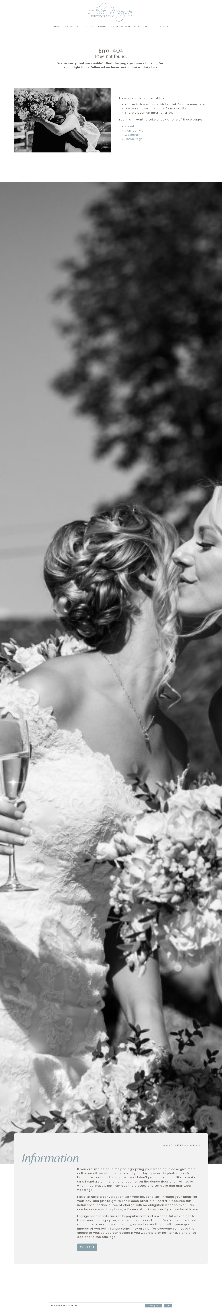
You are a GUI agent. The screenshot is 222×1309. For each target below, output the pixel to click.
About (102, 27)
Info (137, 27)
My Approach (120, 27)
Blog (148, 27)
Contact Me (134, 130)
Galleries (72, 27)
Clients (88, 27)
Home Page (134, 139)
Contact (162, 27)
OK (168, 1306)
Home (57, 27)
